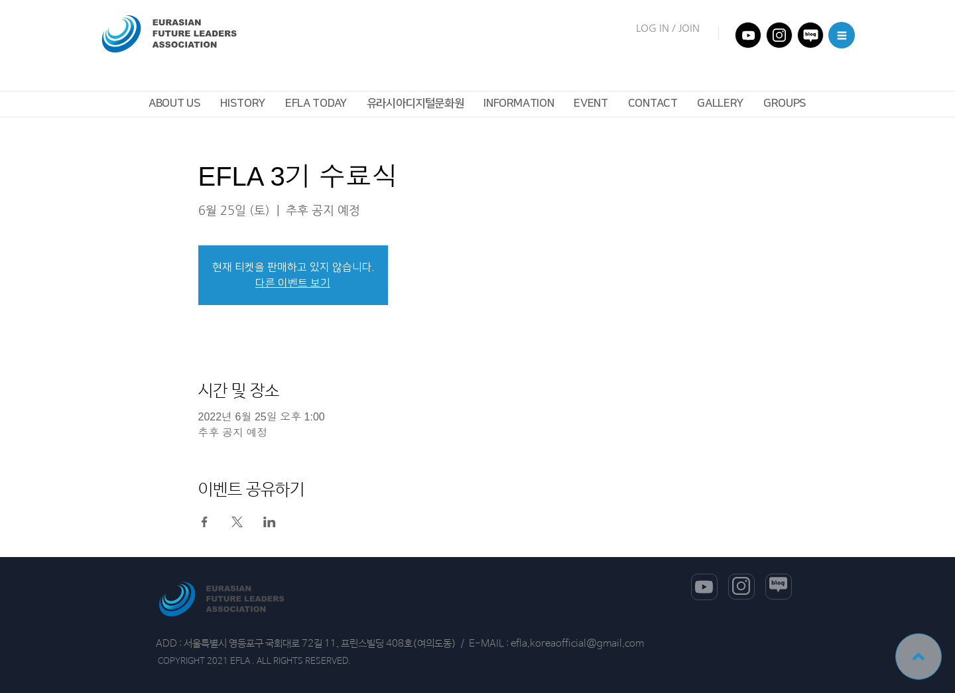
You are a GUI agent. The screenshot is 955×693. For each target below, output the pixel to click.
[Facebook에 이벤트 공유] (204, 522)
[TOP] (918, 656)
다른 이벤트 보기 (292, 283)
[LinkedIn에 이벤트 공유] (269, 522)
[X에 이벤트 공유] (237, 522)
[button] (841, 35)
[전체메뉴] (748, 35)
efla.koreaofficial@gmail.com (577, 643)
